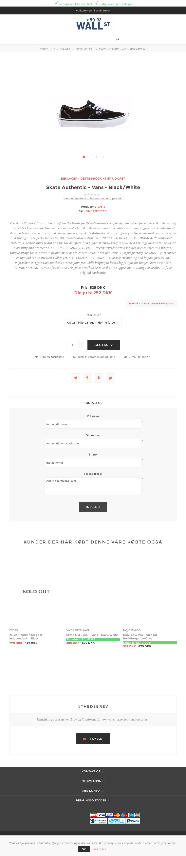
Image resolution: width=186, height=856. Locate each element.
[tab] (93, 402)
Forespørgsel (93, 473)
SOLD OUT (36, 591)
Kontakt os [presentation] (93, 403)
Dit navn (93, 416)
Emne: (93, 454)
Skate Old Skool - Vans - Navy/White (92, 635)
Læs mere (99, 849)
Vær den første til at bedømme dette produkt (93, 198)
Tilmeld (96, 738)
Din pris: (83, 292)
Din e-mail (93, 435)
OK (84, 849)
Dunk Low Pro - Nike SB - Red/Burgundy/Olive (141, 636)
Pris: (85, 287)
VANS (101, 206)
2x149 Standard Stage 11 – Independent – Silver (26, 636)
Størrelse (93, 315)
